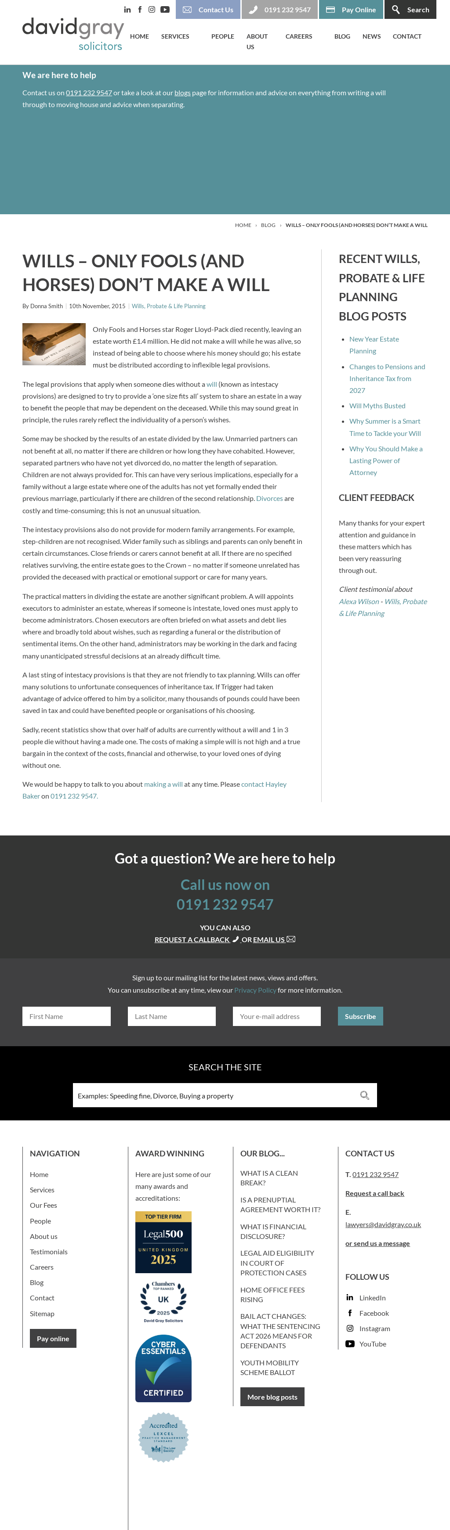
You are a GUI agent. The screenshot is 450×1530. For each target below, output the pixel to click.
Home (139, 36)
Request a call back (374, 1193)
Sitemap (42, 1313)
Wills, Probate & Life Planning (169, 306)
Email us (274, 939)
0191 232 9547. (74, 796)
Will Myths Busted (377, 405)
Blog (342, 36)
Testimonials (49, 1251)
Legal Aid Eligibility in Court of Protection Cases (277, 1263)
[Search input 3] (213, 1095)
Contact (407, 36)
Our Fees (43, 1205)
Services (175, 36)
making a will (163, 784)
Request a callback (198, 939)
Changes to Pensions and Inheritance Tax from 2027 (387, 378)
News (372, 36)
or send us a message (377, 1243)
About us (257, 41)
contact (252, 784)
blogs (182, 92)
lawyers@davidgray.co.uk (383, 1224)
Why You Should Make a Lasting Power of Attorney (386, 460)
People (222, 36)
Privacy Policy (255, 990)
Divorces (269, 498)
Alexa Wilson (359, 601)
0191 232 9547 (89, 92)
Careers (299, 36)
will (212, 384)
